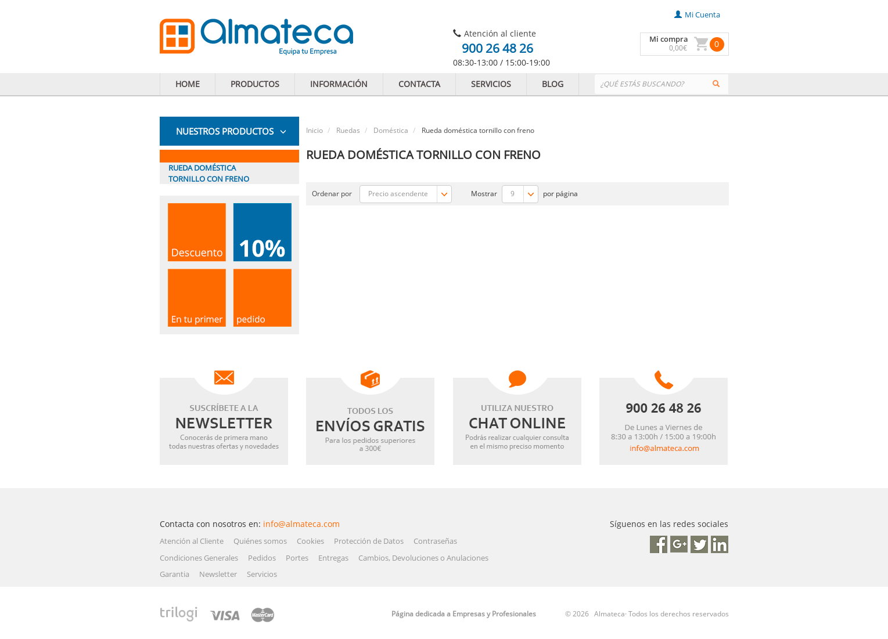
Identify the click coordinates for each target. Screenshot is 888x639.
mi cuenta (697, 14)
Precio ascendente (409, 194)
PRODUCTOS (255, 83)
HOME (187, 83)
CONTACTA (419, 83)
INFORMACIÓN (339, 83)
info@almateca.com (301, 523)
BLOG (552, 83)
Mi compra (668, 39)
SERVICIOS (491, 83)
